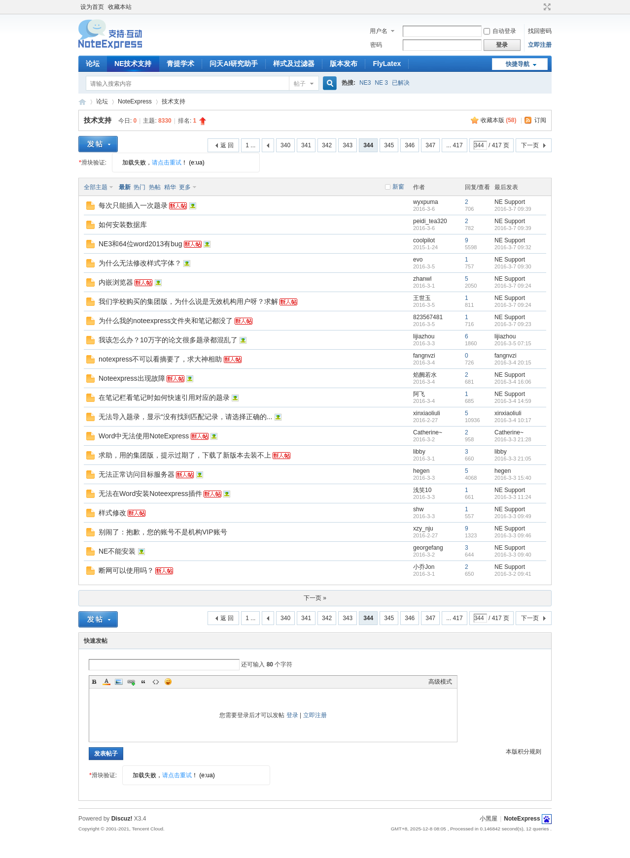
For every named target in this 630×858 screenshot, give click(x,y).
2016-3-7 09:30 (512, 266)
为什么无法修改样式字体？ (140, 263)
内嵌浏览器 (116, 282)
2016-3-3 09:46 (512, 535)
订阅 (540, 120)
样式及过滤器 (294, 63)
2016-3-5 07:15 (512, 343)
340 (285, 145)
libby (419, 451)
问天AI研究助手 (234, 63)
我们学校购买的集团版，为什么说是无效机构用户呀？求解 (188, 301)
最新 (125, 187)
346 (410, 145)
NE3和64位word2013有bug (140, 244)
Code (156, 682)
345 (389, 145)
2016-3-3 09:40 (512, 555)
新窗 (398, 186)
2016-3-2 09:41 (512, 574)
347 (430, 145)
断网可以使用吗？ (126, 570)
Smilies (168, 682)
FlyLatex (387, 63)
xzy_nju (423, 528)
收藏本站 (120, 6)
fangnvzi (424, 355)
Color (106, 682)
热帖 (155, 187)
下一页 (530, 145)
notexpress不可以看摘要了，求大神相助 (160, 359)
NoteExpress (82, 102)
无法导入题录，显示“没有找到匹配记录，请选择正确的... (185, 417)
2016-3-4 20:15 (512, 362)
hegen (421, 470)
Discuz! (122, 818)
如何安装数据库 (123, 225)
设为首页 (92, 6)
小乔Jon (423, 566)
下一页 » (315, 597)
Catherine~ (427, 432)
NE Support (509, 201)
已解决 (401, 82)
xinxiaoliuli (426, 413)
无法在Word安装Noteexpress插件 (150, 493)
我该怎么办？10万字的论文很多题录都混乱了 (168, 340)
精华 (170, 187)
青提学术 (180, 63)
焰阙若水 (425, 374)
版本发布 (343, 63)
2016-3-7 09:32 (512, 247)
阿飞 (419, 394)
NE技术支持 (132, 63)
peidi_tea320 (430, 221)
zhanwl (422, 278)
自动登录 (500, 31)
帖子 (300, 83)
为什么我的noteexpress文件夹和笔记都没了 (166, 321)
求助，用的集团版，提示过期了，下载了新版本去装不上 (185, 455)
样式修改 (112, 513)
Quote (143, 682)
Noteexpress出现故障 (132, 378)
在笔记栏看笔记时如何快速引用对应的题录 (164, 397)
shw (418, 509)
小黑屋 (488, 818)
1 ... (250, 145)
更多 (185, 187)
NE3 (365, 82)
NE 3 (381, 82)
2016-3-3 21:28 (512, 439)
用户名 (378, 31)
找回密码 (540, 31)
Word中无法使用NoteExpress (144, 436)
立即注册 (540, 44)
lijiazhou (423, 336)
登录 (292, 715)
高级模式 (440, 681)
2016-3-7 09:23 (512, 324)
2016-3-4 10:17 (512, 420)
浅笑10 (422, 490)
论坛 (93, 63)
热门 (139, 187)
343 (347, 145)
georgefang (428, 547)
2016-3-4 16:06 (512, 382)
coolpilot (424, 240)
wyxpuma (425, 201)
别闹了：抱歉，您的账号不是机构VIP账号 (163, 532)
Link (131, 682)
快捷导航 (517, 64)
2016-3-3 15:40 (512, 478)
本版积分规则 (523, 751)
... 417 (454, 145)
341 (306, 145)
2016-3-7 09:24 (512, 286)
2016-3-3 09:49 (512, 516)
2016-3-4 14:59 (512, 401)
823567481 (428, 317)
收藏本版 (499, 120)
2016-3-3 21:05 (512, 459)
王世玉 (422, 298)
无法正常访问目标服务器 (137, 474)
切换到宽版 (546, 6)
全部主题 (95, 187)
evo (417, 259)
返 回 (227, 145)
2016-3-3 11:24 (512, 497)
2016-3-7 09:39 (512, 209)
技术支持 (173, 101)
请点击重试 (166, 162)
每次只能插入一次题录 (133, 205)
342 (327, 145)
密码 (376, 44)
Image (119, 682)
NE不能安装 (117, 551)
